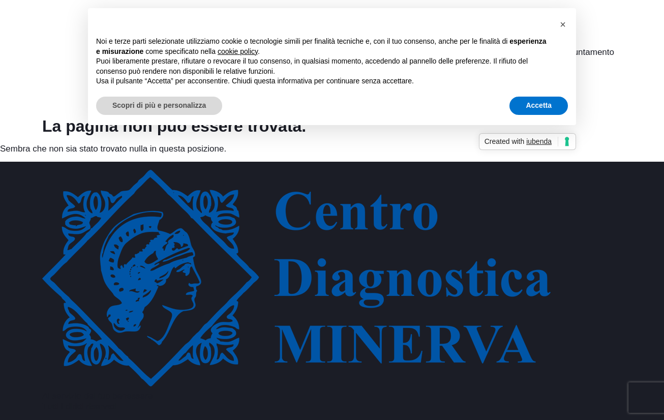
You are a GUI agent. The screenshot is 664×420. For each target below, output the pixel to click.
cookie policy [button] (238, 51)
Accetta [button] (539, 105)
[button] (563, 24)
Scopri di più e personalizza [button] (159, 105)
